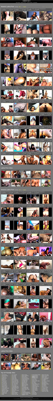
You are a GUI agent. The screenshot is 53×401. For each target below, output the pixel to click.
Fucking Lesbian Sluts (26, 393)
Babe (42, 128)
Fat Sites (23, 391)
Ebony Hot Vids (15, 394)
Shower (47, 324)
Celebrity (25, 10)
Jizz (21, 49)
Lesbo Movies (34, 389)
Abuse (32, 397)
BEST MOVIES (18, 2)
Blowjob (34, 10)
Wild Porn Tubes (5, 390)
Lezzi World (34, 394)
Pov (31, 154)
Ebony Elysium (15, 392)
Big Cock (45, 115)
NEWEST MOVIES (23, 2)
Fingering (19, 36)
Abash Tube (4, 393)
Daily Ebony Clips (15, 390)
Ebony (22, 10)
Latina (4, 10)
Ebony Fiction (14, 393)
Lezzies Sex (34, 393)
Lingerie (12, 206)
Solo (10, 10)
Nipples (36, 337)
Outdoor (46, 49)
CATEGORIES (35, 2)
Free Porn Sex (45, 389)
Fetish (22, 206)
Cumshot (9, 193)
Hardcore (20, 49)
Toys (29, 36)
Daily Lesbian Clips (25, 389)
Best (20, 6)
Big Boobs (8, 10)
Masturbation (6, 49)
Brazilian (17, 10)
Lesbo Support (35, 390)
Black (10, 23)
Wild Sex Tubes (5, 391)
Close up (47, 36)
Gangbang (21, 23)
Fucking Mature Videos (35, 376)
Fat (23, 128)
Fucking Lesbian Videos (25, 394)
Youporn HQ (4, 392)
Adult (3, 394)
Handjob (6, 23)
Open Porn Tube (45, 391)
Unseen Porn (4, 389)
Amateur (8, 36)
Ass (33, 23)
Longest (24, 6)
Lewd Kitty (34, 392)
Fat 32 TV (24, 390)
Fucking (30, 10)
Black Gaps (14, 389)
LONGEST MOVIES (29, 2)
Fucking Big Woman (26, 392)
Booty (6, 10)
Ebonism (13, 391)
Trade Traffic (22, 397)
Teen (23, 36)
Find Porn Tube (45, 390)
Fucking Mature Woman (35, 377)
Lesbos (33, 391)
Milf (23, 23)
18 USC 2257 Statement (27, 397)
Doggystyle (6, 128)
